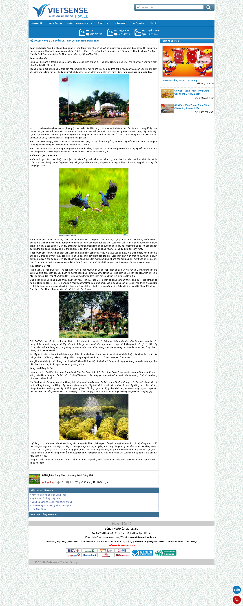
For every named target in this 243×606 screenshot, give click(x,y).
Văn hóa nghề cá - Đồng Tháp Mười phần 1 (53, 505)
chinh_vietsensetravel (143, 34)
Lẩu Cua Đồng (39, 509)
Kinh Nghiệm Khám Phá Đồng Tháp (49, 495)
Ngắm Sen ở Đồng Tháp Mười (46, 498)
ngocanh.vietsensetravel (115, 34)
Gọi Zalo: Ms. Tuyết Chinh (137, 32)
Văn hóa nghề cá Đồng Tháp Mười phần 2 (52, 502)
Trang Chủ (68, 10)
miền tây (146, 72)
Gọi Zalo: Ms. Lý (82, 32)
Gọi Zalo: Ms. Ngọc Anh (110, 32)
